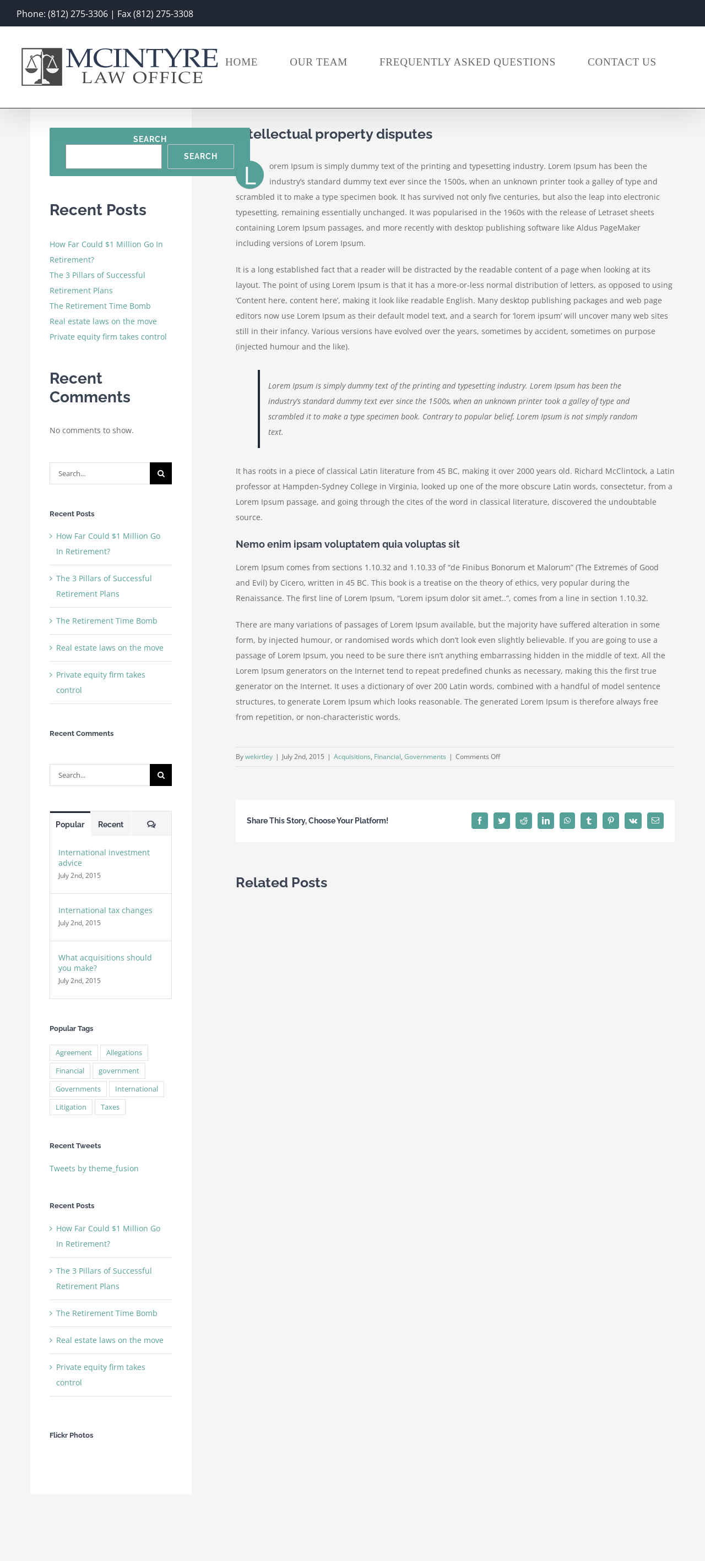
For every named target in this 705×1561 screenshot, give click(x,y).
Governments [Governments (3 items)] (78, 1089)
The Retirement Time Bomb (100, 306)
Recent (110, 824)
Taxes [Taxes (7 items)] (110, 1107)
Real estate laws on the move (103, 321)
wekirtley (259, 756)
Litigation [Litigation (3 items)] (71, 1107)
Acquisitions (352, 756)
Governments (425, 756)
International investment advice (104, 857)
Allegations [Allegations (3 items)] (124, 1052)
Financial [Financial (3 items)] (70, 1071)
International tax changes (105, 910)
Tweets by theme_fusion (94, 1168)
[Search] (161, 473)
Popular (70, 824)
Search (150, 139)
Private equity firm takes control (108, 336)
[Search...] (100, 473)
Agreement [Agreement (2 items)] (74, 1052)
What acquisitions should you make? (105, 962)
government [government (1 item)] (119, 1071)
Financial (387, 756)
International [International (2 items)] (136, 1089)
